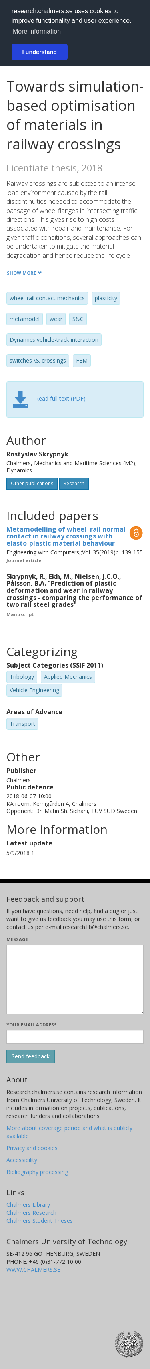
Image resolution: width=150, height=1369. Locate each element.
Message (17, 939)
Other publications (32, 483)
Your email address (31, 1025)
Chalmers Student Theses (39, 1220)
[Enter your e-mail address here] (75, 1037)
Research (74, 483)
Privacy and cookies (32, 1148)
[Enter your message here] (75, 979)
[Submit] (30, 1056)
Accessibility (21, 1160)
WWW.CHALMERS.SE (33, 1269)
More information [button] (37, 31)
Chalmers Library (28, 1204)
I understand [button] (39, 52)
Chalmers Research (31, 1212)
